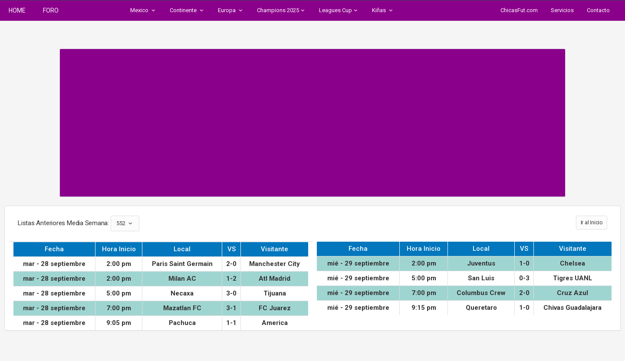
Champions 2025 (281, 10)
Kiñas (383, 10)
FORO (51, 10)
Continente (187, 10)
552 (125, 223)
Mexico (143, 10)
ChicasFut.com (519, 10)
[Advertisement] (313, 118)
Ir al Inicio (591, 223)
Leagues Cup (339, 10)
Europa (231, 10)
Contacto (598, 10)
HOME (17, 10)
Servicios (562, 10)
